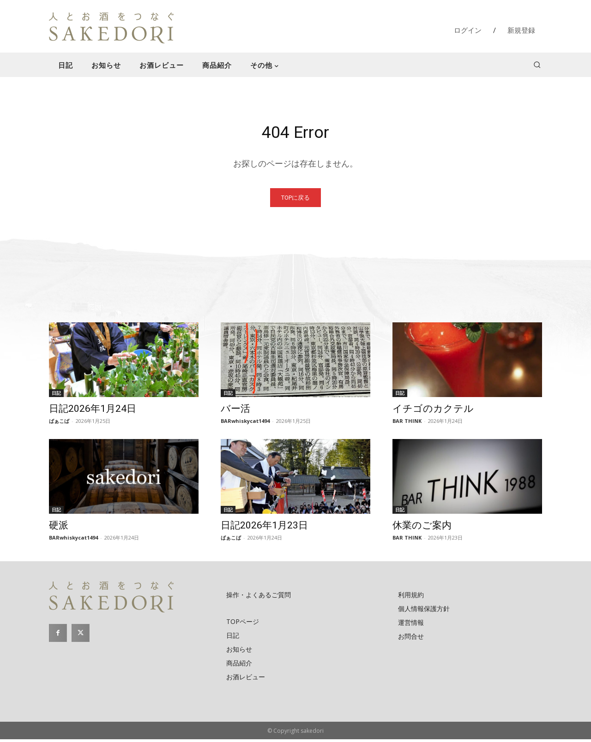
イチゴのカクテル (433, 411)
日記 (56, 395)
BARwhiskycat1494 (245, 423)
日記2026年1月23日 (264, 528)
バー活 (235, 411)
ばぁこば (59, 423)
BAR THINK (407, 423)
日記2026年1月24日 (92, 411)
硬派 (58, 528)
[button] (537, 64)
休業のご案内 (422, 528)
